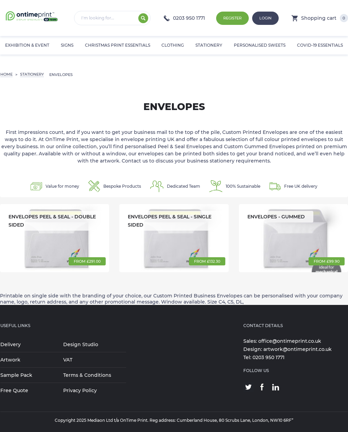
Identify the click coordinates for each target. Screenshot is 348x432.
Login (265, 18)
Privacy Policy (80, 390)
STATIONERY (32, 74)
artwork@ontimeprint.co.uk (297, 349)
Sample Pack (16, 375)
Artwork (10, 360)
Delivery (10, 344)
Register (232, 18)
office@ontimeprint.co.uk (289, 341)
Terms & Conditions (87, 375)
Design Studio (80, 344)
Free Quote (14, 390)
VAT (67, 360)
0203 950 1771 (184, 18)
